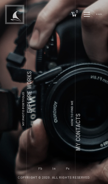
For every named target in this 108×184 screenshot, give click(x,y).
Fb (40, 168)
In (53, 168)
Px (68, 168)
